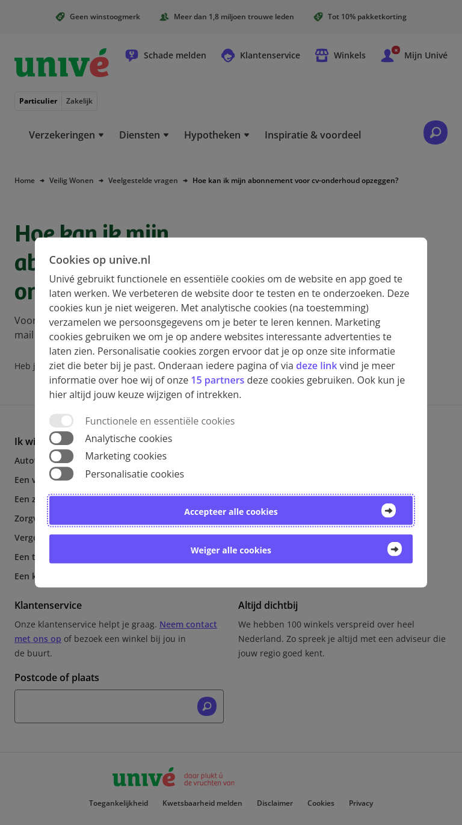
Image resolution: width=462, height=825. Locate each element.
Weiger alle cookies (231, 549)
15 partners (217, 380)
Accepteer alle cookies (230, 511)
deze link (316, 365)
